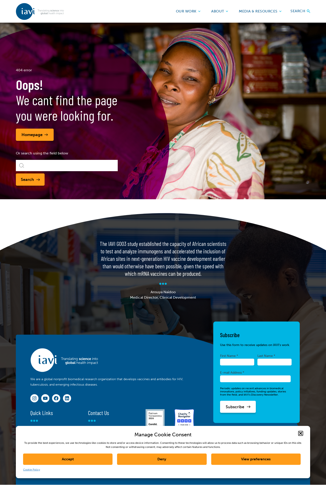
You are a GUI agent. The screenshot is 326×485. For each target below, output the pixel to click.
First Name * (229, 356)
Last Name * (266, 356)
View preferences (256, 459)
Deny (161, 459)
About (219, 11)
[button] (300, 433)
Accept (68, 459)
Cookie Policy (31, 469)
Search (300, 11)
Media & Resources (260, 11)
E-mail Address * (232, 372)
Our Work (188, 11)
